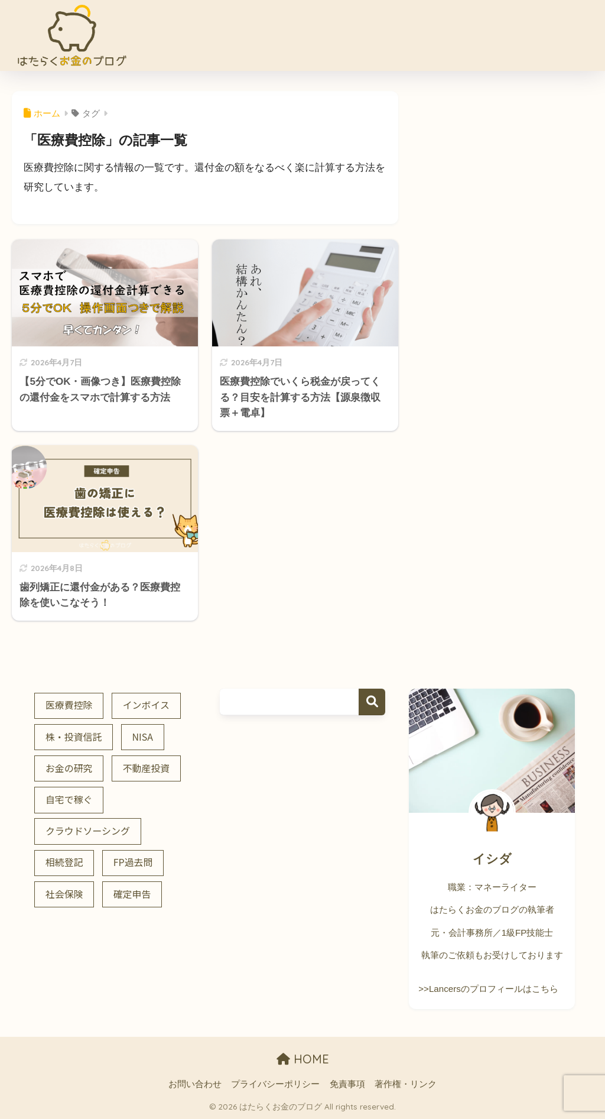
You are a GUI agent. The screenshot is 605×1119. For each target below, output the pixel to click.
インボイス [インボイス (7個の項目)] (146, 705)
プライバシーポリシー (275, 1084)
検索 (372, 702)
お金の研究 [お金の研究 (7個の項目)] (69, 768)
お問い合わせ (195, 1084)
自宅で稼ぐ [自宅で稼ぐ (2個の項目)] (69, 799)
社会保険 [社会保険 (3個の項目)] (64, 894)
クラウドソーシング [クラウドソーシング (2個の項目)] (87, 831)
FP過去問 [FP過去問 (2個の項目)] (133, 862)
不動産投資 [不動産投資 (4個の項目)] (146, 768)
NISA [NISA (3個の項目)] (142, 737)
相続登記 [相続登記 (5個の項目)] (64, 862)
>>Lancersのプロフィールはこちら (488, 989)
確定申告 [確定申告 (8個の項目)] (132, 894)
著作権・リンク (406, 1084)
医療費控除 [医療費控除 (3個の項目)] (69, 705)
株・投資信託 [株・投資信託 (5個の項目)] (73, 737)
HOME (303, 1059)
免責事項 (347, 1084)
